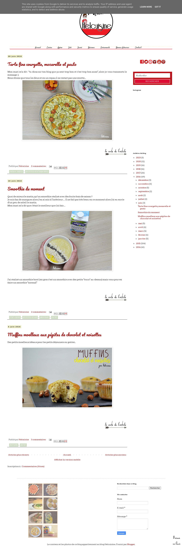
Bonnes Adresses (122, 47)
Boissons (91, 47)
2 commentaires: (39, 166)
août (140, 195)
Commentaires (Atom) (33, 466)
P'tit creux (15, 317)
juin (140, 203)
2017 (138, 173)
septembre (143, 191)
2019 (138, 165)
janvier (142, 239)
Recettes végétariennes (37, 171)
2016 (138, 177)
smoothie (44, 317)
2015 (138, 243)
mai (140, 223)
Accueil (38, 47)
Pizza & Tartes (16, 171)
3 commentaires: (38, 440)
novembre (143, 184)
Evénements (105, 47)
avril (141, 227)
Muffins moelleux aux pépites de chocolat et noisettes (54, 334)
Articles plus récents (18, 455)
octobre (142, 188)
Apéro (60, 47)
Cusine (49, 47)
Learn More (146, 7)
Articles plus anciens (115, 455)
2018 (138, 169)
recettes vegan (30, 317)
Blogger (131, 544)
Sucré (80, 47)
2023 (138, 157)
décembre (143, 180)
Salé (70, 47)
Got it (158, 7)
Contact (138, 47)
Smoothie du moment (26, 188)
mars (141, 231)
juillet (141, 199)
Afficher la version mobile (67, 460)
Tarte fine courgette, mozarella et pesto (42, 64)
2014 (138, 247)
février (142, 235)
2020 (138, 161)
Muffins (14, 445)
